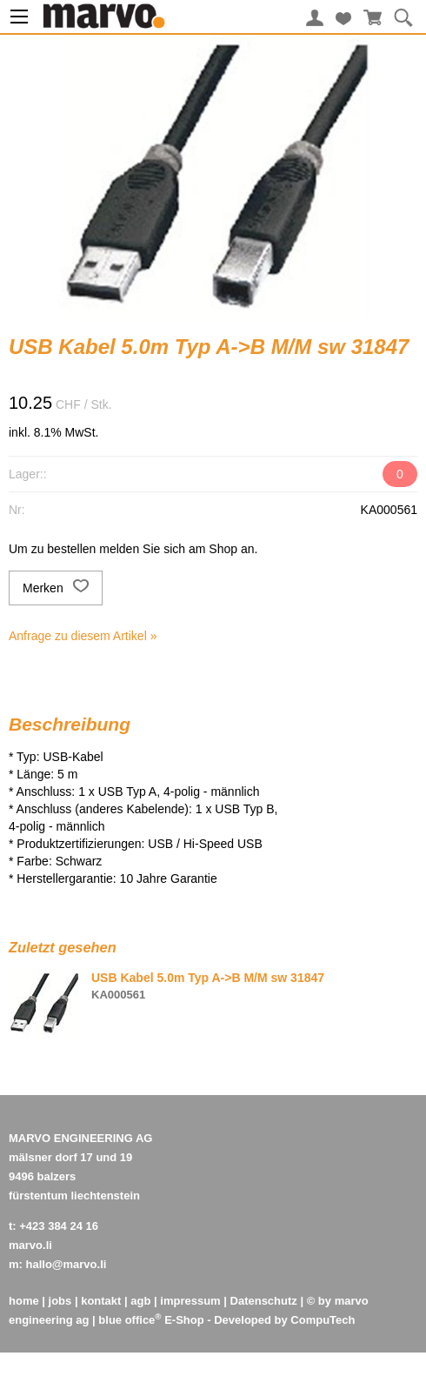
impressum (190, 1300)
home (24, 1300)
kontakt (101, 1300)
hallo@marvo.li (66, 1264)
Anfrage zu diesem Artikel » (82, 636)
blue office (129, 1319)
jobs (60, 1300)
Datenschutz (263, 1300)
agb (140, 1300)
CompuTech (322, 1319)
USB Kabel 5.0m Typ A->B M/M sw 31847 (207, 978)
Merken (56, 587)
